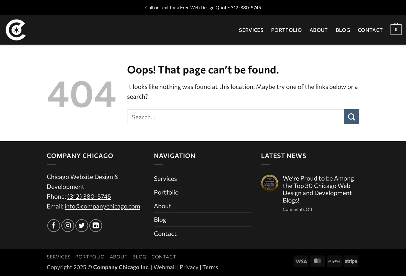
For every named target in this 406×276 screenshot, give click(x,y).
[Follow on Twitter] (81, 225)
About (319, 30)
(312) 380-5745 (89, 196)
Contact (370, 30)
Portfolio (286, 30)
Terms (210, 267)
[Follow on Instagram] (67, 225)
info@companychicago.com (102, 206)
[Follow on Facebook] (53, 225)
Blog (343, 30)
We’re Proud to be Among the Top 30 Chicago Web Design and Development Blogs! (318, 189)
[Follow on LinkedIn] (95, 225)
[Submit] (351, 116)
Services (251, 30)
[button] (396, 30)
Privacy (189, 267)
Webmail (165, 267)
